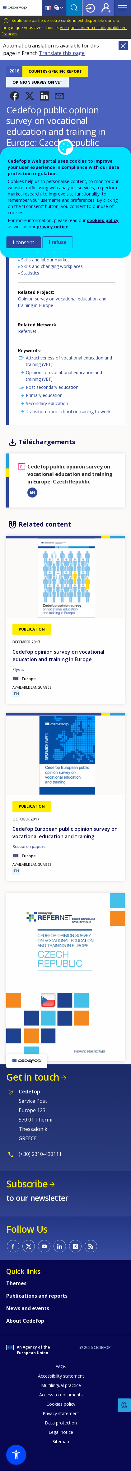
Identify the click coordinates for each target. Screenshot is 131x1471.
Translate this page (62, 53)
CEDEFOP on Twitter (28, 1246)
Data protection (61, 1423)
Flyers (18, 669)
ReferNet (27, 331)
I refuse (58, 242)
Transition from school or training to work (68, 411)
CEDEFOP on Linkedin (60, 1246)
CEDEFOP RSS (91, 1246)
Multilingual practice (61, 1385)
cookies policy (103, 220)
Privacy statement (61, 1413)
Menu (122, 7)
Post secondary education (52, 387)
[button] (14, 96)
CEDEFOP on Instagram (75, 1246)
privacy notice (52, 227)
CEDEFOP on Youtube (44, 1246)
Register (106, 8)
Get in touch (32, 1077)
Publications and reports (37, 1295)
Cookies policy (60, 1404)
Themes (16, 1283)
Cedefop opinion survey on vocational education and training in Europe (58, 655)
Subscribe (27, 1183)
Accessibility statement (61, 1376)
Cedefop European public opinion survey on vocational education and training (65, 832)
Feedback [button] (124, 1405)
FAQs (60, 1366)
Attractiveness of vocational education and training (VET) (69, 361)
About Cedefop (25, 1320)
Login (90, 8)
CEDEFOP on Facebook (13, 1246)
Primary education (44, 395)
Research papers (28, 846)
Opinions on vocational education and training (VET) (64, 375)
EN (32, 492)
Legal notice (61, 1432)
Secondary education (47, 403)
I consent (23, 242)
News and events (27, 1308)
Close (123, 45)
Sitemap (61, 1441)
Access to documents (61, 1395)
